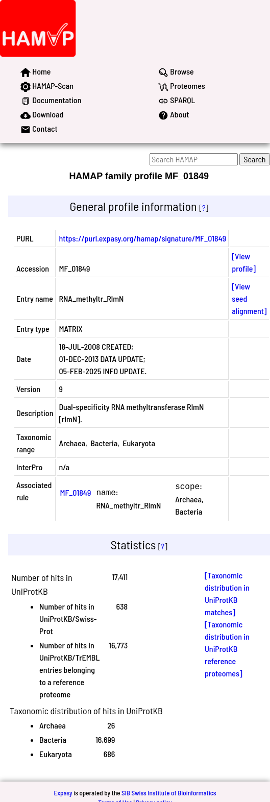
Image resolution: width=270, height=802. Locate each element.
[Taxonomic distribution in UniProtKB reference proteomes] (227, 647)
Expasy (63, 792)
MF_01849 (75, 492)
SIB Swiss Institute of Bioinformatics (168, 792)
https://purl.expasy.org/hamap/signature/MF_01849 (142, 238)
